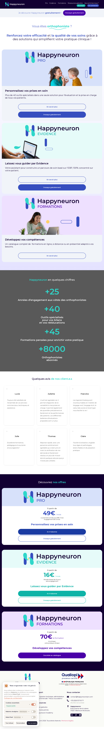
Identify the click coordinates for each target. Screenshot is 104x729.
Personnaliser (20, 723)
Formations (62, 3)
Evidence (52, 3)
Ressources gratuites (75, 3)
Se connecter (93, 5)
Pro (46, 3)
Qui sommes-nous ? (91, 3)
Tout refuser (9, 723)
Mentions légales (67, 723)
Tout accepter (32, 723)
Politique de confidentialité (13, 698)
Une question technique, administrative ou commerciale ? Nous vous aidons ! (50, 700)
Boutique (81, 5)
